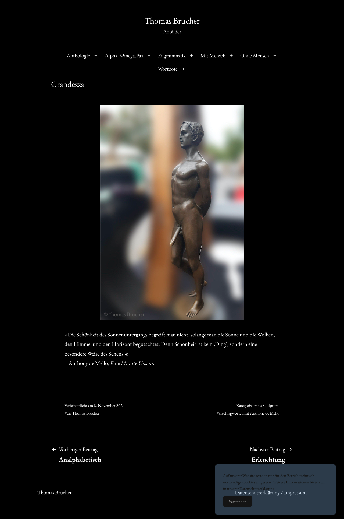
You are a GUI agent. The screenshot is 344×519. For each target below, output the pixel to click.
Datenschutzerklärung (256, 493)
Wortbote (168, 68)
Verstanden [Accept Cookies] (237, 506)
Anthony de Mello (265, 413)
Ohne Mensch (254, 55)
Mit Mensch (212, 55)
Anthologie (78, 55)
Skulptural (271, 405)
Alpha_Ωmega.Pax (124, 55)
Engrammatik (172, 55)
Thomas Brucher (172, 20)
